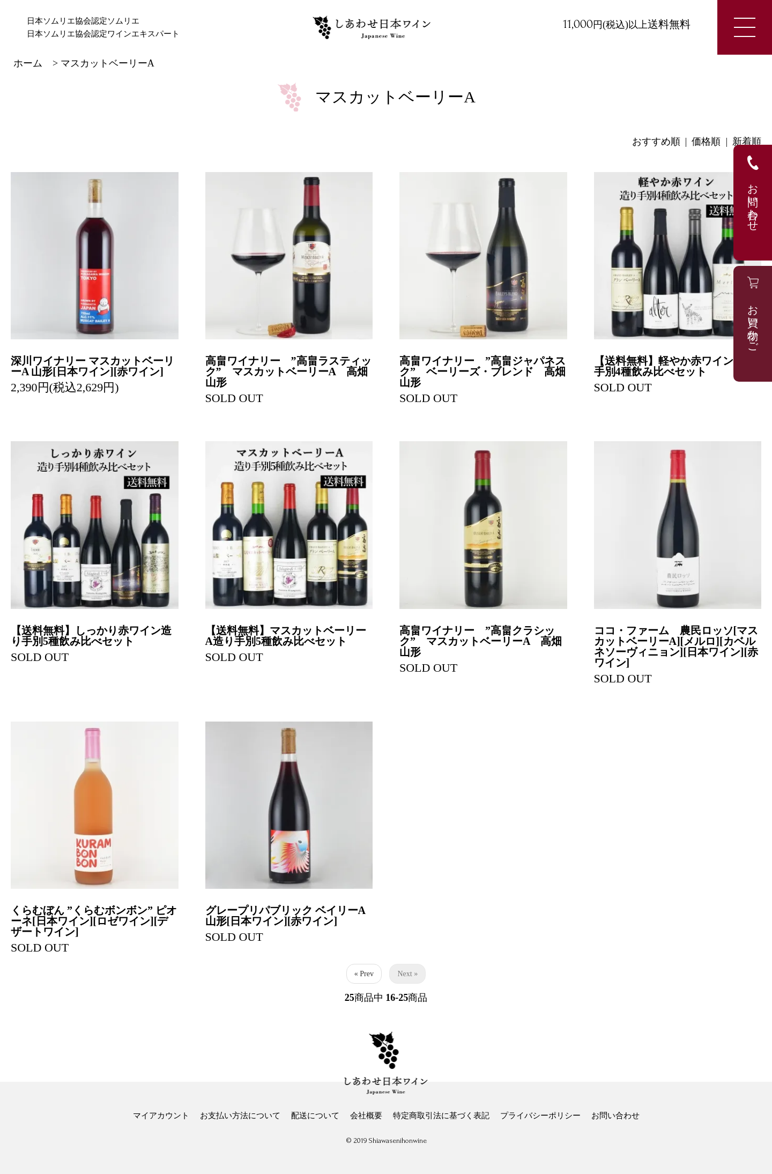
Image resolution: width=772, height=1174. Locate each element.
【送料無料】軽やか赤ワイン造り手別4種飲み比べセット (674, 366)
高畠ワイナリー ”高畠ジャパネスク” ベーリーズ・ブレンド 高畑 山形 (487, 371)
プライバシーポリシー (540, 1115)
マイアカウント (161, 1115)
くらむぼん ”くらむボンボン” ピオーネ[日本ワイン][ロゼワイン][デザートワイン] (94, 921)
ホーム (27, 63)
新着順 (746, 141)
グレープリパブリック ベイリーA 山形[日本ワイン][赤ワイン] (285, 915)
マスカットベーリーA (107, 63)
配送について (315, 1115)
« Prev (364, 974)
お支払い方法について (240, 1115)
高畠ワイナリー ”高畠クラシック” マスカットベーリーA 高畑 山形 (486, 641)
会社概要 (366, 1115)
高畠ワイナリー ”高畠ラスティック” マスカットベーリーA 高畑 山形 (291, 371)
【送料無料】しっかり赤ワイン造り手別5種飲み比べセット (91, 636)
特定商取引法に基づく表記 (441, 1115)
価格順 (706, 141)
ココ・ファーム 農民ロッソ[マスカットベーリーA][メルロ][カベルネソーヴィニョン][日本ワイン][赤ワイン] (676, 646)
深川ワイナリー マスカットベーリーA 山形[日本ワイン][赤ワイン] (92, 366)
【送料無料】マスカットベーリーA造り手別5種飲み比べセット (285, 636)
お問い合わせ (615, 1115)
